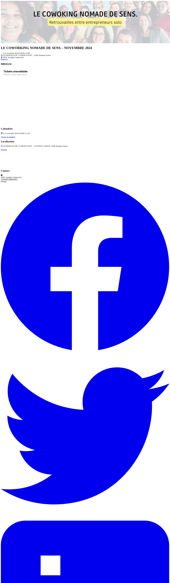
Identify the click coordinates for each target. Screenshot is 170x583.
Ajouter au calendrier (8, 137)
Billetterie (4, 59)
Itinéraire (4, 150)
